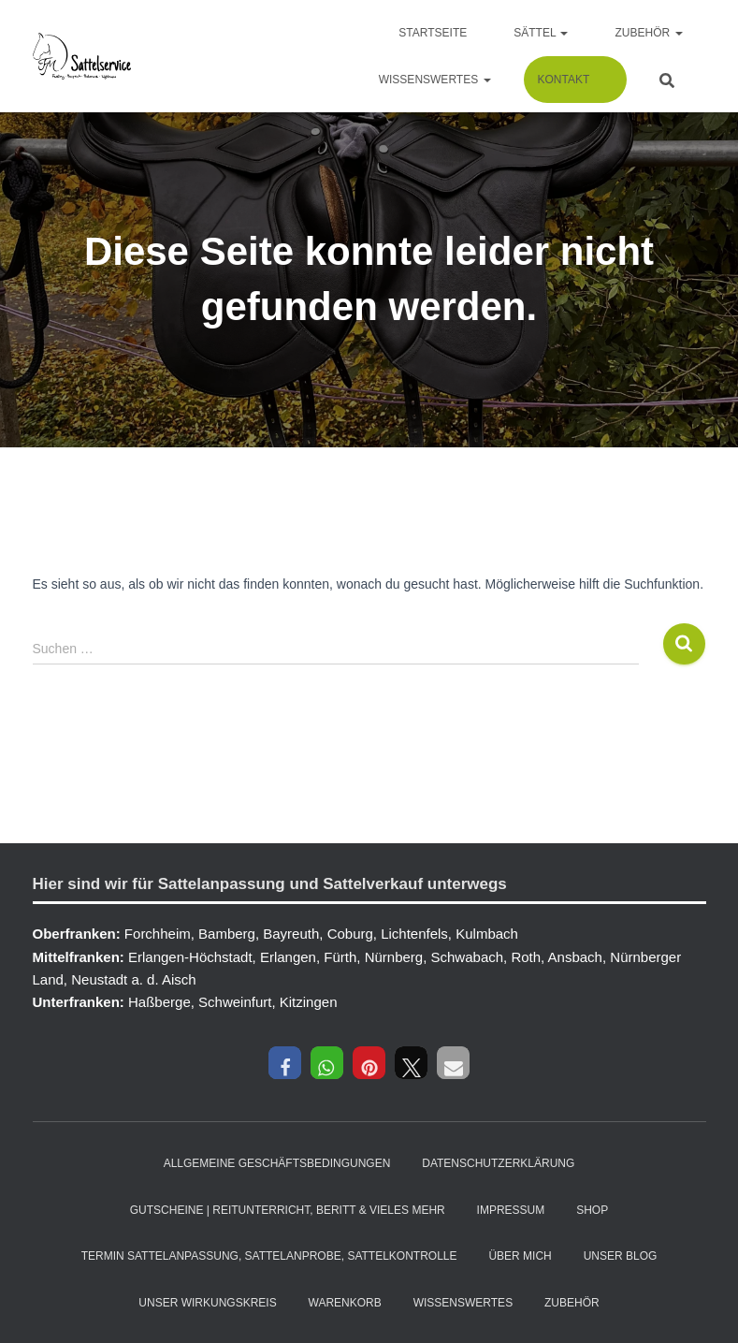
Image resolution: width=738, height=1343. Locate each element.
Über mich (519, 1256)
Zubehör (648, 32)
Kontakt (564, 79)
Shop (592, 1210)
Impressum (511, 1210)
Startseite (432, 32)
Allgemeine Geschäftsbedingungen (277, 1163)
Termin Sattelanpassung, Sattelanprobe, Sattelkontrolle (269, 1256)
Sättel (541, 32)
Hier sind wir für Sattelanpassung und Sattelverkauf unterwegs (270, 884)
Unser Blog (621, 1256)
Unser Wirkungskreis (207, 1302)
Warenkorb (345, 1302)
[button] (284, 1062)
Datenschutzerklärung (498, 1163)
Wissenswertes (435, 79)
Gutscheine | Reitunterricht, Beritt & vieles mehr (287, 1210)
